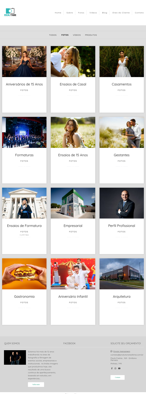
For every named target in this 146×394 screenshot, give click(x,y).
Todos (53, 35)
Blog (104, 12)
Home (58, 12)
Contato (139, 12)
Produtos (91, 35)
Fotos (81, 12)
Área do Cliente (121, 12)
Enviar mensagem (121, 351)
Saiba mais (36, 384)
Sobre (69, 12)
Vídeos (93, 12)
